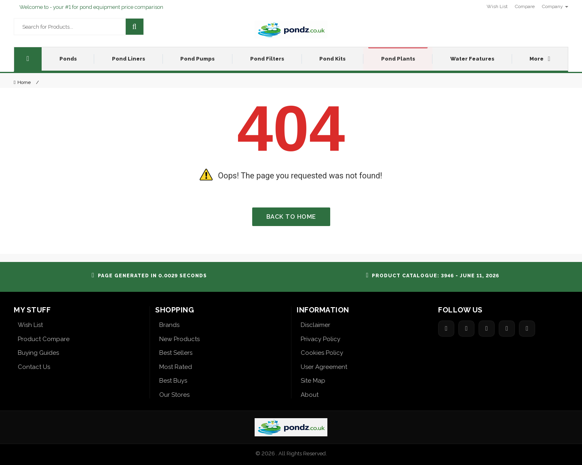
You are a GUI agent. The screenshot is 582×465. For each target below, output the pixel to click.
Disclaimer (315, 325)
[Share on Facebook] (446, 328)
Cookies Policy (322, 352)
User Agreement (324, 367)
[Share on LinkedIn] (527, 328)
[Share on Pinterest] (507, 328)
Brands (169, 325)
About (309, 394)
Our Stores (174, 394)
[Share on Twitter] (466, 328)
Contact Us (34, 367)
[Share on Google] (487, 328)
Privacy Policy (320, 339)
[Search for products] (64, 27)
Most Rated (175, 367)
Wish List (30, 325)
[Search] (134, 27)
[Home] (28, 59)
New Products (179, 339)
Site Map (313, 380)
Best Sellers (175, 352)
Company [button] (555, 6)
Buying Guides (38, 352)
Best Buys (173, 380)
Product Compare (44, 339)
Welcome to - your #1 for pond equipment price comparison (91, 7)
